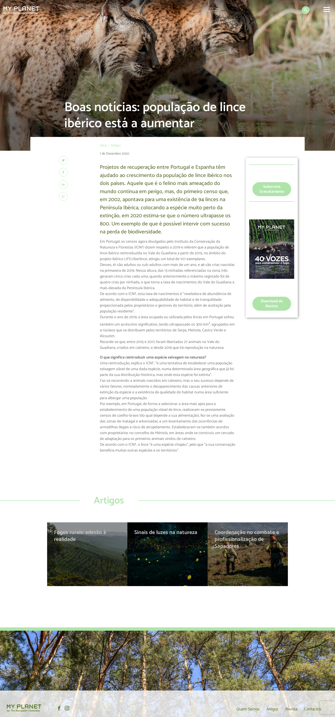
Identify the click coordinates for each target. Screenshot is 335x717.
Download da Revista (272, 303)
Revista (288, 709)
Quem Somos (242, 709)
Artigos (268, 709)
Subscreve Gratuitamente (271, 189)
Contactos (311, 709)
